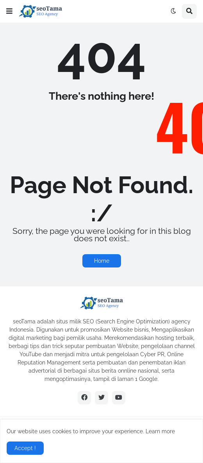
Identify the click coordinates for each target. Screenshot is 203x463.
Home (101, 261)
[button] (9, 11)
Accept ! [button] (25, 448)
